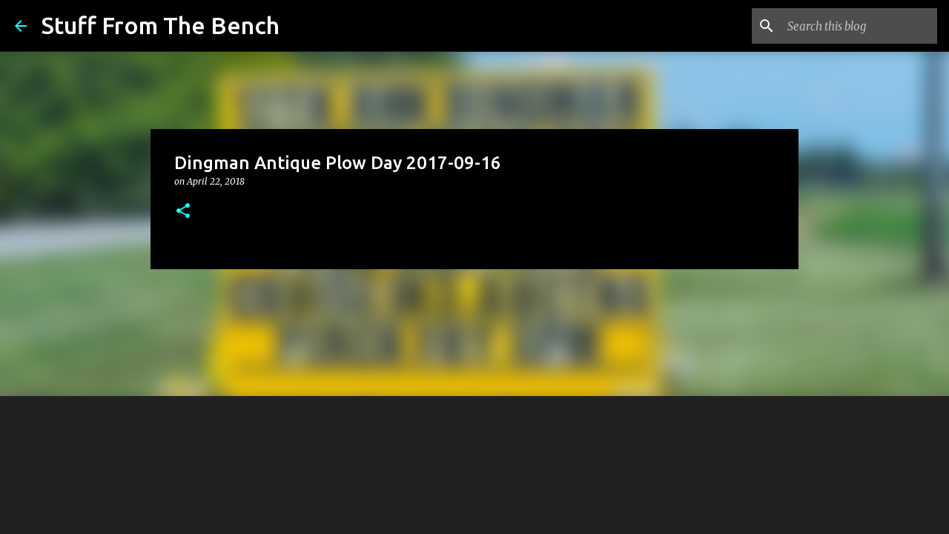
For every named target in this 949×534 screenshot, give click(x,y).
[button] (183, 212)
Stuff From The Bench (161, 25)
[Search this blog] (859, 26)
